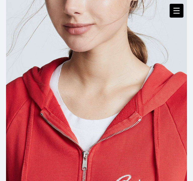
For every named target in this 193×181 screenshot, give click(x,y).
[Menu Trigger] (176, 11)
